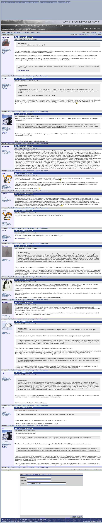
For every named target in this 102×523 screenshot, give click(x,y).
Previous (93, 32)
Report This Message (42, 76)
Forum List (9, 32)
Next (99, 32)
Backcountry (10, 2)
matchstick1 (5, 279)
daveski (4, 79)
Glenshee (48, 26)
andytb (4, 173)
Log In (38, 32)
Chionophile (5, 146)
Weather (17, 2)
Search (33, 32)
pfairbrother (5, 37)
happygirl (4, 193)
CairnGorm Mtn (32, 26)
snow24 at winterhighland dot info (19, 521)
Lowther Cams (52, 2)
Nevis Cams (61, 2)
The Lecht (65, 26)
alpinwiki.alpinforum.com (22, 238)
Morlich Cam (43, 2)
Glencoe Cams (34, 2)
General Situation (21, 26)
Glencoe (41, 26)
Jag (3, 373)
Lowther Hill (73, 26)
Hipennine (5, 246)
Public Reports (83, 26)
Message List (17, 32)
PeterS (4, 231)
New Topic (26, 32)
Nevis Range (56, 26)
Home (3, 2)
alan (3, 114)
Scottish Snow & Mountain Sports (80, 21)
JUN (3, 408)
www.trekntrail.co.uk (23, 70)
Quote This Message (28, 76)
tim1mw (4, 322)
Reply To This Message (14, 76)
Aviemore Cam (25, 2)
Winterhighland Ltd (96, 521)
